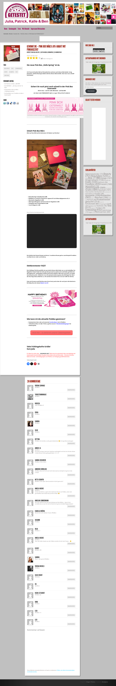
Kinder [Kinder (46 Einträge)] (99, 194)
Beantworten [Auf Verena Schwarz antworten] (71, 390)
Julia (34, 52)
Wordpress (105, 682)
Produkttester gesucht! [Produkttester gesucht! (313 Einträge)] (97, 200)
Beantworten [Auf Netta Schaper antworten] (71, 483)
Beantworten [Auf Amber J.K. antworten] (71, 455)
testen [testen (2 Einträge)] (93, 208)
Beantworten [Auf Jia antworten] (71, 588)
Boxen (10, 33)
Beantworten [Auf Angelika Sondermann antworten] (71, 506)
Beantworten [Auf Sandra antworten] (71, 425)
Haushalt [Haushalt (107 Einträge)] (104, 190)
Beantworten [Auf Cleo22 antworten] (71, 552)
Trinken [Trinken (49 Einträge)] (100, 208)
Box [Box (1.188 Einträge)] (94, 177)
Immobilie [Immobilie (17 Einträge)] (90, 194)
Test (17, 72)
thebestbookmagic (40, 394)
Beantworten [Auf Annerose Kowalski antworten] (71, 475)
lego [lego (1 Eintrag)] (92, 198)
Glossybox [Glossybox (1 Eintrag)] (109, 188)
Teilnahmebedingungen (62, 323)
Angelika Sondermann (41, 500)
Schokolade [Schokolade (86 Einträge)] (92, 204)
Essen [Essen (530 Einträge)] (91, 182)
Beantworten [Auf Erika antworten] (71, 416)
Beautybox (6, 68)
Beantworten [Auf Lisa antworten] (71, 615)
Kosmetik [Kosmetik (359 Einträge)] (92, 195)
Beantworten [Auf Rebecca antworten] (71, 407)
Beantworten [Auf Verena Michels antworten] (71, 570)
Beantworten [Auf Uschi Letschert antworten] (71, 597)
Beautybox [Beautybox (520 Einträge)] (99, 176)
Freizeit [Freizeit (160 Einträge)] (106, 184)
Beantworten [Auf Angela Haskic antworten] (71, 496)
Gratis (5, 72)
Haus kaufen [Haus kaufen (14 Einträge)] (90, 192)
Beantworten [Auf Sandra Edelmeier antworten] (71, 464)
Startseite (5, 33)
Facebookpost (53, 322)
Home (5, 29)
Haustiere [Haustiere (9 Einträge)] (100, 192)
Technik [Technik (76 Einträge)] (101, 206)
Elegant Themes (90, 682)
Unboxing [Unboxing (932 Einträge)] (93, 209)
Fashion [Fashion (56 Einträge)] (103, 182)
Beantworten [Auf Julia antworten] (71, 533)
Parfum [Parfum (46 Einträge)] (91, 200)
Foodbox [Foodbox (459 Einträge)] (92, 184)
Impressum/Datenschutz (38, 29)
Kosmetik (11, 72)
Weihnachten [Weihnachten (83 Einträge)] (102, 212)
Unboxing (6, 75)
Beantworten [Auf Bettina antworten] (71, 443)
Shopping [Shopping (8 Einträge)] (103, 204)
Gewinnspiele (12, 29)
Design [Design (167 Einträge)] (106, 178)
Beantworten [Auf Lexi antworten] (71, 624)
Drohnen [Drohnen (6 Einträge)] (107, 180)
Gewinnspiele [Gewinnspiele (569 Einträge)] (95, 187)
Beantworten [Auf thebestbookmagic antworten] (71, 398)
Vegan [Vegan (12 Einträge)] (91, 212)
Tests (19, 29)
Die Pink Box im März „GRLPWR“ (12, 83)
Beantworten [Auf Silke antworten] (71, 434)
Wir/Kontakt (25, 29)
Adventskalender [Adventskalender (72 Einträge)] (94, 174)
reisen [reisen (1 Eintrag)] (102, 202)
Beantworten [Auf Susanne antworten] (71, 524)
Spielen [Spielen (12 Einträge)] (92, 206)
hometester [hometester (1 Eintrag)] (108, 192)
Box (12, 68)
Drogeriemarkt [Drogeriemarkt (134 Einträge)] (94, 180)
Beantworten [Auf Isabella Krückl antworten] (71, 515)
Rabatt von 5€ (44, 283)
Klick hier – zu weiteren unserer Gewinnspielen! (51, 333)
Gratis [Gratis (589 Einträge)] (91, 189)
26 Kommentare (58, 52)
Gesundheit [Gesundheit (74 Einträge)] (92, 186)
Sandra (37, 557)
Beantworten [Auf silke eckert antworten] (71, 579)
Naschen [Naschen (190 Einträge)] (101, 197)
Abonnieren (91, 91)
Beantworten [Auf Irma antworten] (71, 606)
